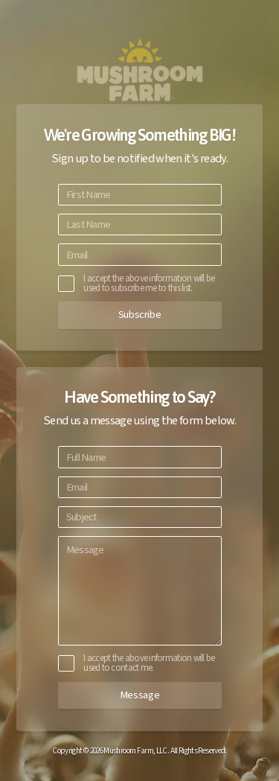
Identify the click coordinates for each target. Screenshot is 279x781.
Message (139, 695)
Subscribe (139, 314)
